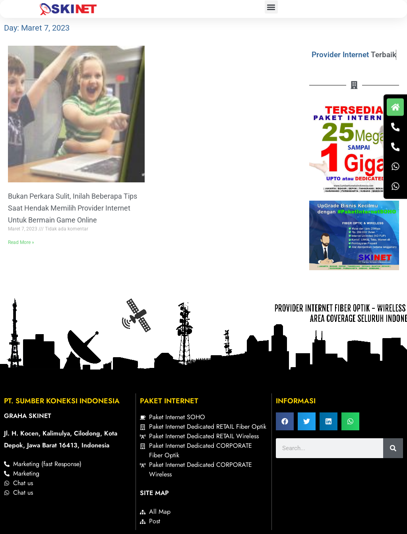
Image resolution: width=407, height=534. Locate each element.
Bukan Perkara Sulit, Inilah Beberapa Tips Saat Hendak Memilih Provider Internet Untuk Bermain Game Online (72, 208)
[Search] (393, 448)
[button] (271, 7)
